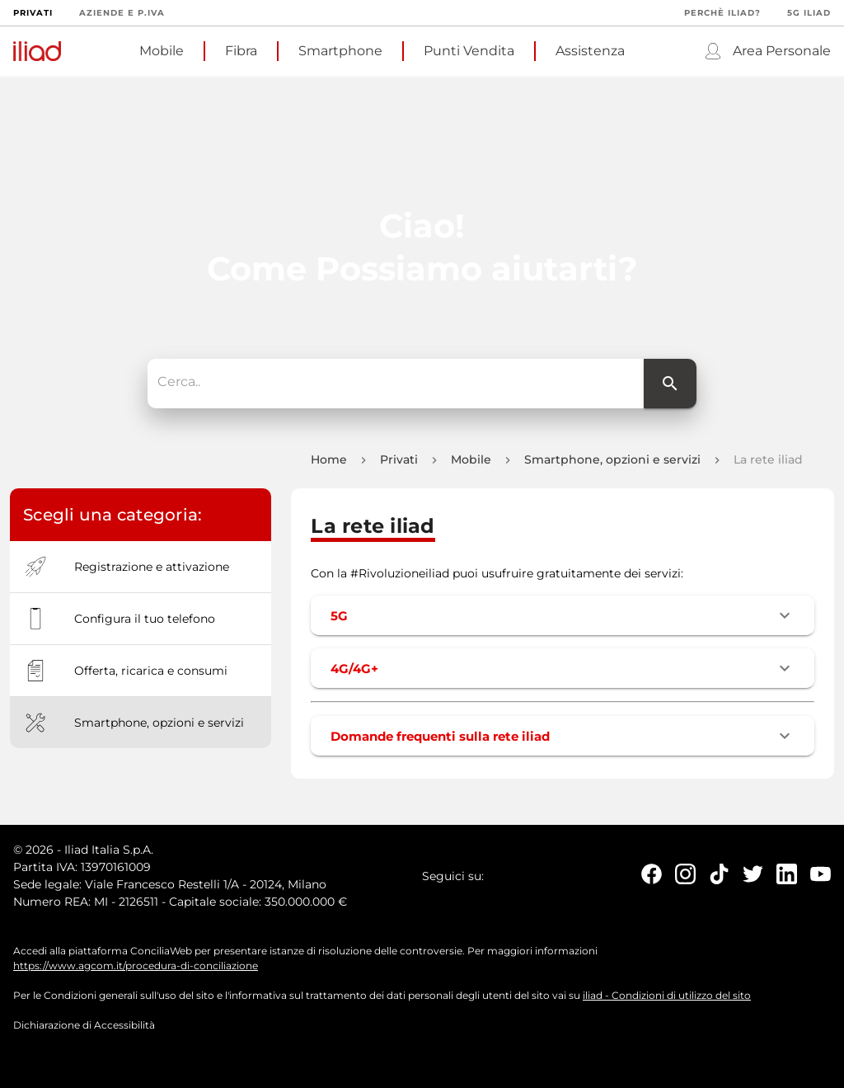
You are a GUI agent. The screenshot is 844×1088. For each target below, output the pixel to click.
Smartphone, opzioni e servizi (612, 464)
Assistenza (590, 51)
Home (329, 464)
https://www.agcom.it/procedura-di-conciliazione (135, 970)
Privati (33, 12)
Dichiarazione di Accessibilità (84, 1030)
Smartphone (340, 51)
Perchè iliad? (722, 12)
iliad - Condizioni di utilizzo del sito (667, 1000)
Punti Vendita (469, 51)
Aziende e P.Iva (122, 12)
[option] (140, 571)
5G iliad (809, 12)
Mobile (161, 51)
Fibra (241, 51)
